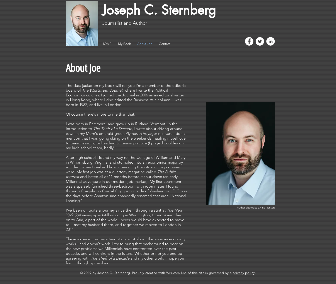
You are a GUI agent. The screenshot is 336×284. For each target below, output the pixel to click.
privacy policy (244, 273)
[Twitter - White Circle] (260, 41)
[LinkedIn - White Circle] (270, 41)
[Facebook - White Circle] (249, 41)
